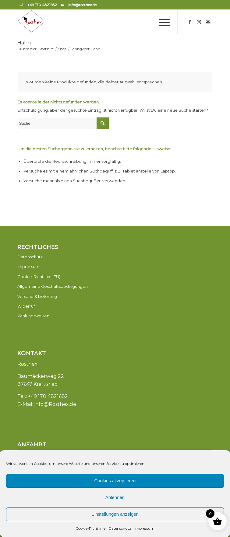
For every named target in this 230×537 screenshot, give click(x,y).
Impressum (144, 528)
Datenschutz (119, 528)
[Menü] (161, 22)
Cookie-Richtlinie (90, 528)
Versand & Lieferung (37, 296)
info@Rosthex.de (55, 404)
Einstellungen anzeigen (115, 514)
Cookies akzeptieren (115, 480)
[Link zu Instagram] (198, 22)
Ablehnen (115, 497)
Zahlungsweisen (33, 315)
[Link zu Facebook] (189, 22)
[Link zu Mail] (208, 22)
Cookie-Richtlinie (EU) (38, 276)
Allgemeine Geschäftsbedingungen (52, 286)
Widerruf (26, 306)
